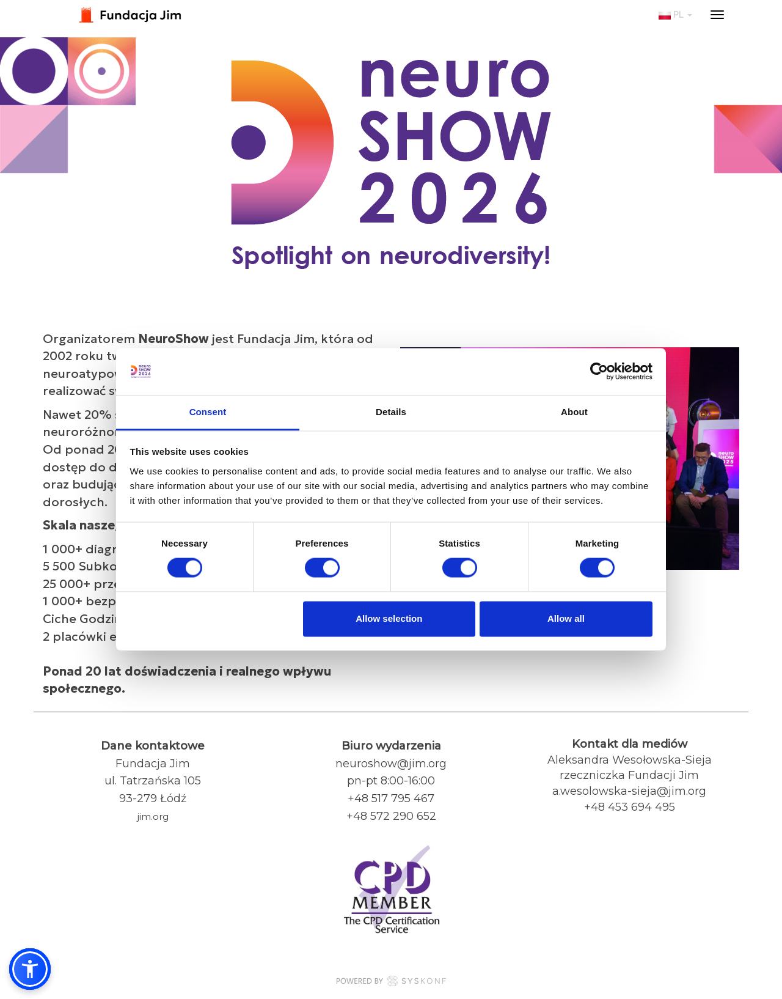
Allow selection (389, 618)
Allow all (566, 618)
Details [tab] (391, 412)
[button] (30, 969)
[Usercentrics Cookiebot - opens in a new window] (599, 372)
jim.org (153, 816)
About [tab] (574, 412)
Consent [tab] (208, 412)
